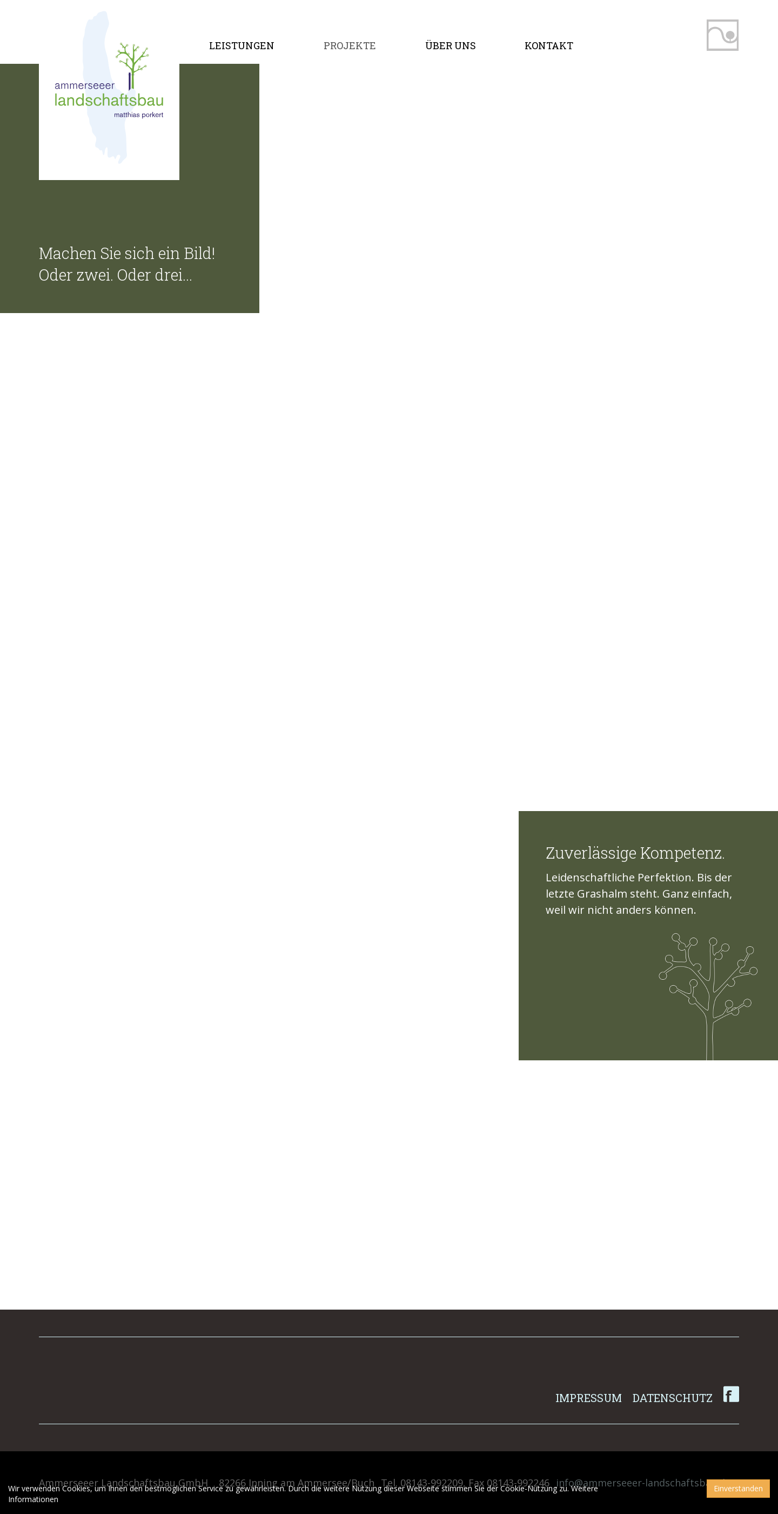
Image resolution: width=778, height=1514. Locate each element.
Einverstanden (738, 1488)
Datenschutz (673, 1398)
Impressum (588, 1398)
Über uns (450, 45)
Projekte (350, 45)
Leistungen (241, 45)
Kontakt (549, 45)
